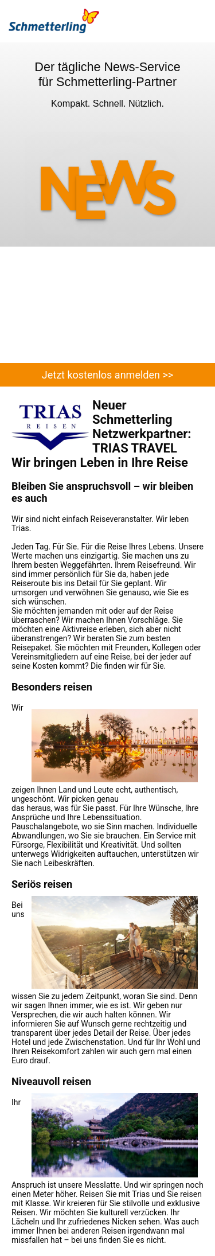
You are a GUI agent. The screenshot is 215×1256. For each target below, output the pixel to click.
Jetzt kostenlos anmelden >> (107, 375)
